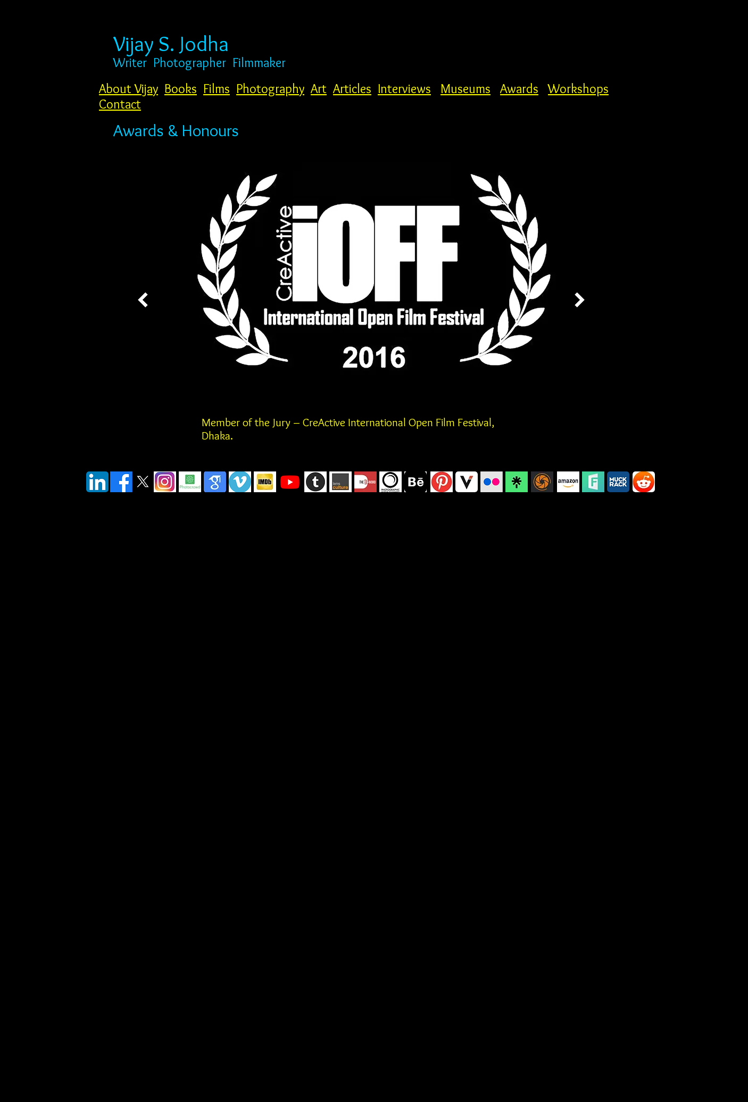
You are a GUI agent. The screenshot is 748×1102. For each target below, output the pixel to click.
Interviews (404, 88)
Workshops (578, 88)
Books (180, 88)
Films (216, 88)
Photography (270, 88)
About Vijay (128, 88)
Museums (466, 88)
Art (319, 88)
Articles (352, 88)
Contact (120, 104)
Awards (519, 88)
